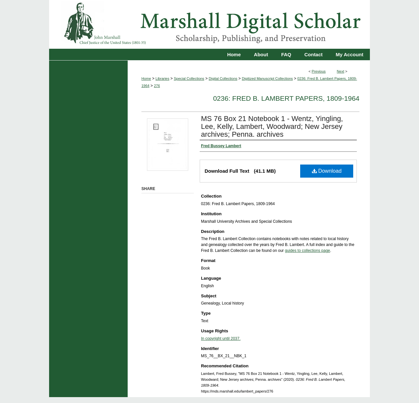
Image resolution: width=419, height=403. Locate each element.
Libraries (162, 78)
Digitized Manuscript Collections (267, 78)
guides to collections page (307, 250)
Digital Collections (223, 78)
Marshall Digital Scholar (209, 24)
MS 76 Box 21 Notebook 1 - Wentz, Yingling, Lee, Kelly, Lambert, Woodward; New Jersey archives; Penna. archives (272, 126)
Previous (319, 71)
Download (327, 171)
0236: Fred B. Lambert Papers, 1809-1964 (286, 98)
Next (340, 71)
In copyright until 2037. (221, 338)
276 (157, 86)
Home (146, 78)
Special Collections (189, 78)
